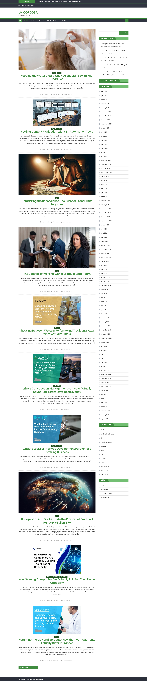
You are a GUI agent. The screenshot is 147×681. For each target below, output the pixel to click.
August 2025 (105, 128)
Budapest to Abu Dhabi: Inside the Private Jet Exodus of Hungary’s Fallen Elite (57, 520)
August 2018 (104, 419)
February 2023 (105, 245)
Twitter (63, 20)
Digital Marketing (57, 129)
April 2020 (104, 358)
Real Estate (57, 385)
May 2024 (104, 189)
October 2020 (105, 334)
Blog (32, 20)
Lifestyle (57, 328)
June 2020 (104, 350)
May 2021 (103, 306)
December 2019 (106, 374)
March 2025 (104, 148)
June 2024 (104, 185)
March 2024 (104, 197)
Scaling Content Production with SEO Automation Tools (57, 131)
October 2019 (105, 382)
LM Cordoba (28, 12)
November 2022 (106, 249)
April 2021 (103, 310)
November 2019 (106, 378)
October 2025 (105, 120)
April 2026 (104, 96)
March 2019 (104, 407)
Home (26, 20)
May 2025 (104, 140)
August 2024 (105, 176)
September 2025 (106, 124)
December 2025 (106, 112)
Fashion (103, 446)
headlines (56, 149)
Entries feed (104, 489)
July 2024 (104, 180)
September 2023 (106, 221)
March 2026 (104, 100)
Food (102, 450)
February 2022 (105, 277)
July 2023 (104, 229)
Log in (102, 485)
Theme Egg (39, 679)
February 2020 (105, 366)
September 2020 (106, 338)
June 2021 (104, 302)
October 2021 (105, 290)
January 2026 (105, 108)
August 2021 (104, 294)
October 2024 (105, 168)
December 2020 (106, 326)
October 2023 (105, 217)
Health (59, 73)
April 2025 (104, 144)
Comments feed (106, 493)
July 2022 (104, 265)
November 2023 (106, 213)
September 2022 (106, 257)
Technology (63, 576)
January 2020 (105, 370)
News (56, 198)
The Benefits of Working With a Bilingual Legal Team (57, 274)
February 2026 (105, 104)
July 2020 (104, 346)
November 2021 (106, 286)
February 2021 (105, 318)
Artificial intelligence (52, 576)
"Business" (104, 430)
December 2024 (106, 160)
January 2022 (105, 281)
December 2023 (106, 209)
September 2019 (106, 387)
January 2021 (105, 322)
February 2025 (105, 152)
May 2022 (104, 269)
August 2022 (105, 261)
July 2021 (103, 298)
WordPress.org (105, 497)
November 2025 (106, 116)
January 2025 (105, 156)
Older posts (24, 667)
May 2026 (104, 92)
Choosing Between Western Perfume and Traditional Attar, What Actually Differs (57, 332)
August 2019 (104, 391)
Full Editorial (56, 94)
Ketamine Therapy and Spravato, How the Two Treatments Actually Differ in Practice (57, 641)
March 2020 (104, 362)
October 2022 (105, 253)
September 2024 (106, 172)
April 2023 (104, 237)
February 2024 (105, 201)
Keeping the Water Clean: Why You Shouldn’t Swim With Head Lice (59, 1)
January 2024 (105, 205)
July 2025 (104, 132)
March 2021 (104, 314)
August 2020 (105, 342)
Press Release (105, 466)
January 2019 (105, 415)
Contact (41, 20)
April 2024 (104, 193)
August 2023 (105, 225)
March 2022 (104, 273)
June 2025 (104, 136)
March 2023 (104, 241)
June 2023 (104, 233)
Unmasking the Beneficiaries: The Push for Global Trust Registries (57, 202)
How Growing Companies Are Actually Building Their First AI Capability (57, 581)
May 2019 (104, 403)
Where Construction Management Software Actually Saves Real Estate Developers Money (57, 390)
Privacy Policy (52, 20)
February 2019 (105, 411)
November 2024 (106, 164)
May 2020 (104, 354)
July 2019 (103, 395)
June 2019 (104, 399)
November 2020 (106, 330)
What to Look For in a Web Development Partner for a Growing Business (57, 450)
